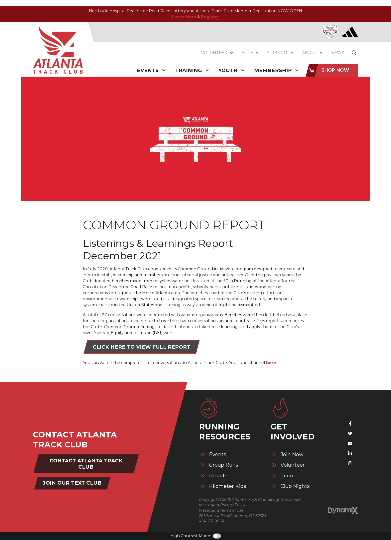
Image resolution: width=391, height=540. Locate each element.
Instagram (350, 463)
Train (287, 476)
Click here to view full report (141, 347)
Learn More (184, 16)
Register (210, 16)
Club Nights (295, 486)
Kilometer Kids (227, 486)
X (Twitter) (350, 433)
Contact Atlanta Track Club (86, 464)
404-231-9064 (211, 521)
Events (217, 454)
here (271, 362)
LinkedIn (350, 453)
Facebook (350, 423)
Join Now (292, 454)
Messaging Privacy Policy (222, 505)
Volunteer (293, 465)
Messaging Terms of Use (221, 510)
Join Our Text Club (72, 483)
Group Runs (223, 465)
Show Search (354, 53)
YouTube (350, 443)
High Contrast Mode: (190, 536)
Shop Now (335, 70)
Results (218, 476)
